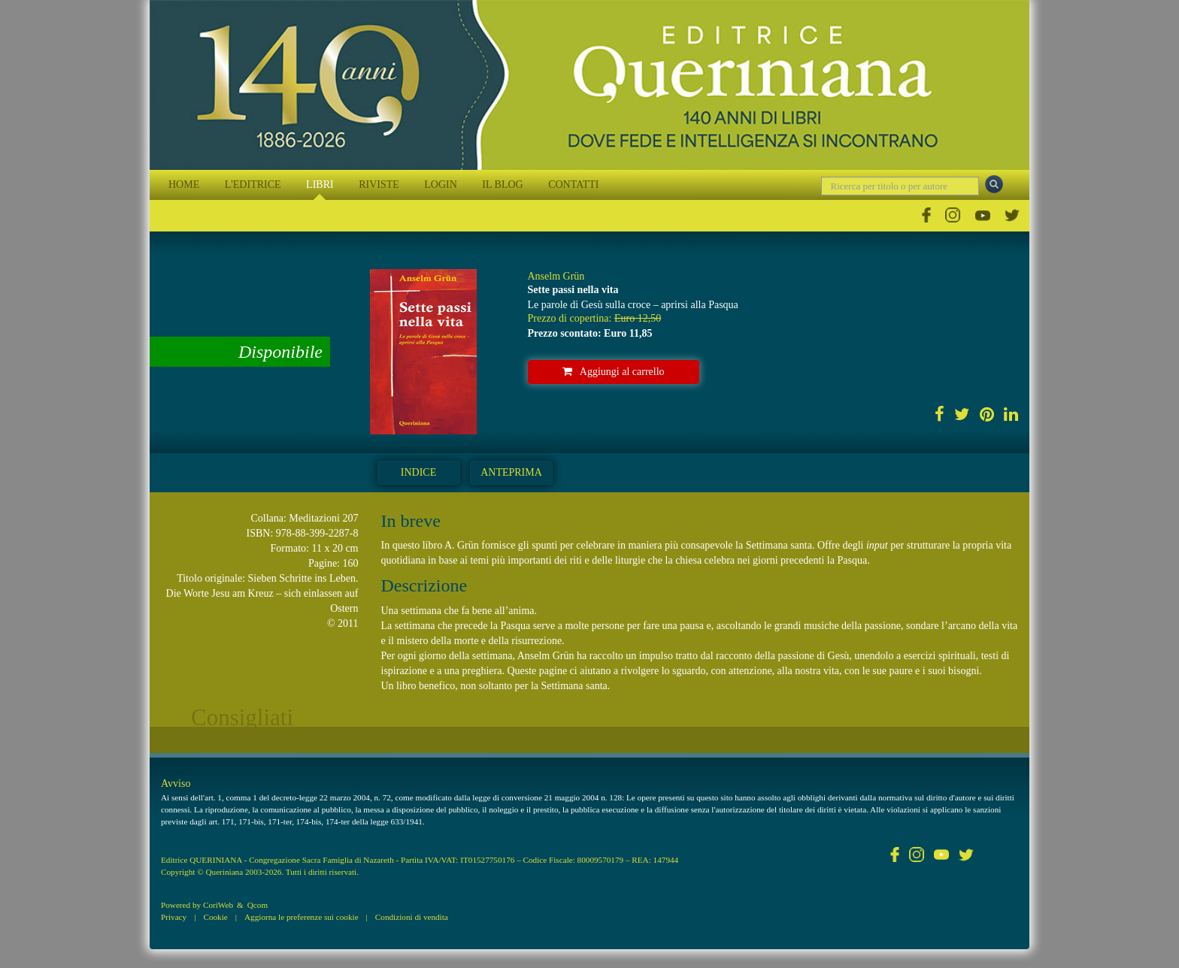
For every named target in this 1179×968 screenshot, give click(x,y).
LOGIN (440, 184)
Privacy (173, 916)
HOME (183, 184)
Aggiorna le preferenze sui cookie (301, 916)
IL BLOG (502, 184)
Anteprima (511, 472)
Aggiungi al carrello (613, 371)
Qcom (257, 904)
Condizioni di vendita (411, 916)
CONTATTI (573, 184)
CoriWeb (218, 904)
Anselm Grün (556, 276)
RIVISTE (379, 184)
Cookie (215, 916)
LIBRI (320, 184)
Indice (418, 472)
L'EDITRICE (253, 184)
